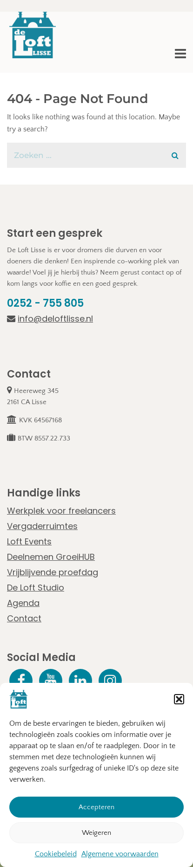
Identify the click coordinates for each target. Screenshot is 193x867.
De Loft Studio (35, 587)
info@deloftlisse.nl (50, 318)
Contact (24, 618)
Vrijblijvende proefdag (52, 572)
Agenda (23, 603)
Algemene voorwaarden (120, 854)
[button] (179, 699)
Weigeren (96, 833)
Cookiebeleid (56, 854)
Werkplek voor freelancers (61, 510)
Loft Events (29, 541)
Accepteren (96, 808)
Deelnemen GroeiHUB (51, 557)
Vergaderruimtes (42, 526)
